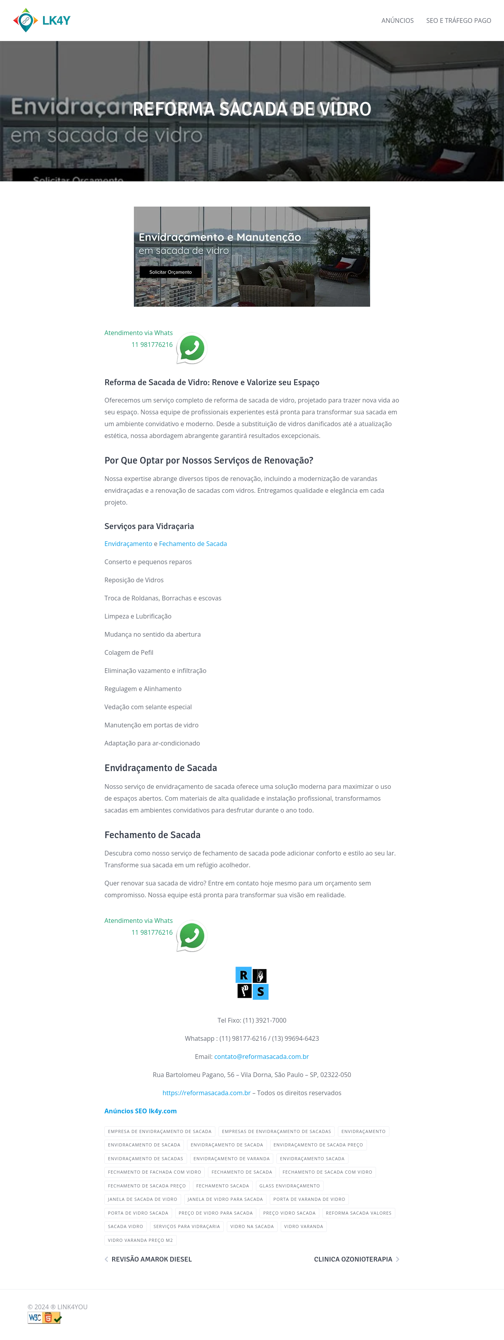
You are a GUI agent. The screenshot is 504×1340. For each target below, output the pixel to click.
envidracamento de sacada (144, 1145)
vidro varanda (303, 1226)
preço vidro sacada (289, 1213)
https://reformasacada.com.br (207, 1092)
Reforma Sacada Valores (359, 1213)
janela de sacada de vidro (142, 1199)
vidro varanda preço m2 (140, 1240)
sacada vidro (125, 1226)
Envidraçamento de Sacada (227, 1145)
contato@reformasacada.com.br (261, 1056)
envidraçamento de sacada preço (318, 1145)
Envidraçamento (128, 543)
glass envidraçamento (289, 1186)
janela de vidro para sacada (225, 1199)
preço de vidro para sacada (216, 1213)
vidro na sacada (252, 1226)
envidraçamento (363, 1131)
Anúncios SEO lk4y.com (140, 1111)
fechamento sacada (222, 1186)
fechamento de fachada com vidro (154, 1172)
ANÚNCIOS (398, 20)
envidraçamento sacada (312, 1158)
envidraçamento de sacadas (145, 1158)
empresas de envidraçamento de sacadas (277, 1131)
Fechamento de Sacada (193, 543)
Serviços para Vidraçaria (187, 1226)
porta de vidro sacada (138, 1213)
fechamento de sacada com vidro (327, 1172)
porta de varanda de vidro (309, 1199)
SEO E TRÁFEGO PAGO (458, 20)
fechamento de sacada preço (147, 1186)
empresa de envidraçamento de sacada (159, 1131)
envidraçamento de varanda (232, 1158)
